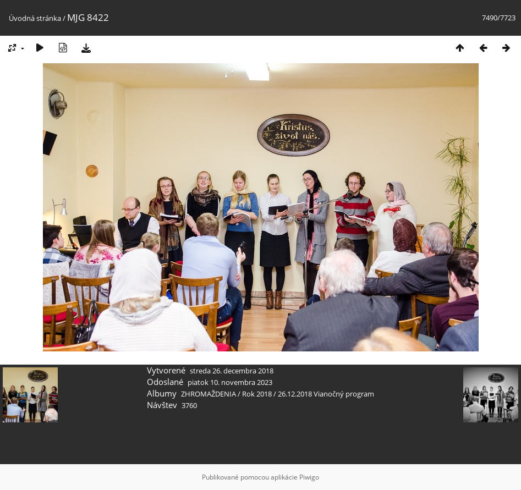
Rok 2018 (257, 394)
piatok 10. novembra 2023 (230, 382)
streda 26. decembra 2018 (231, 371)
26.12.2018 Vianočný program (326, 394)
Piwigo (309, 477)
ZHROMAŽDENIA (208, 394)
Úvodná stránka (35, 18)
